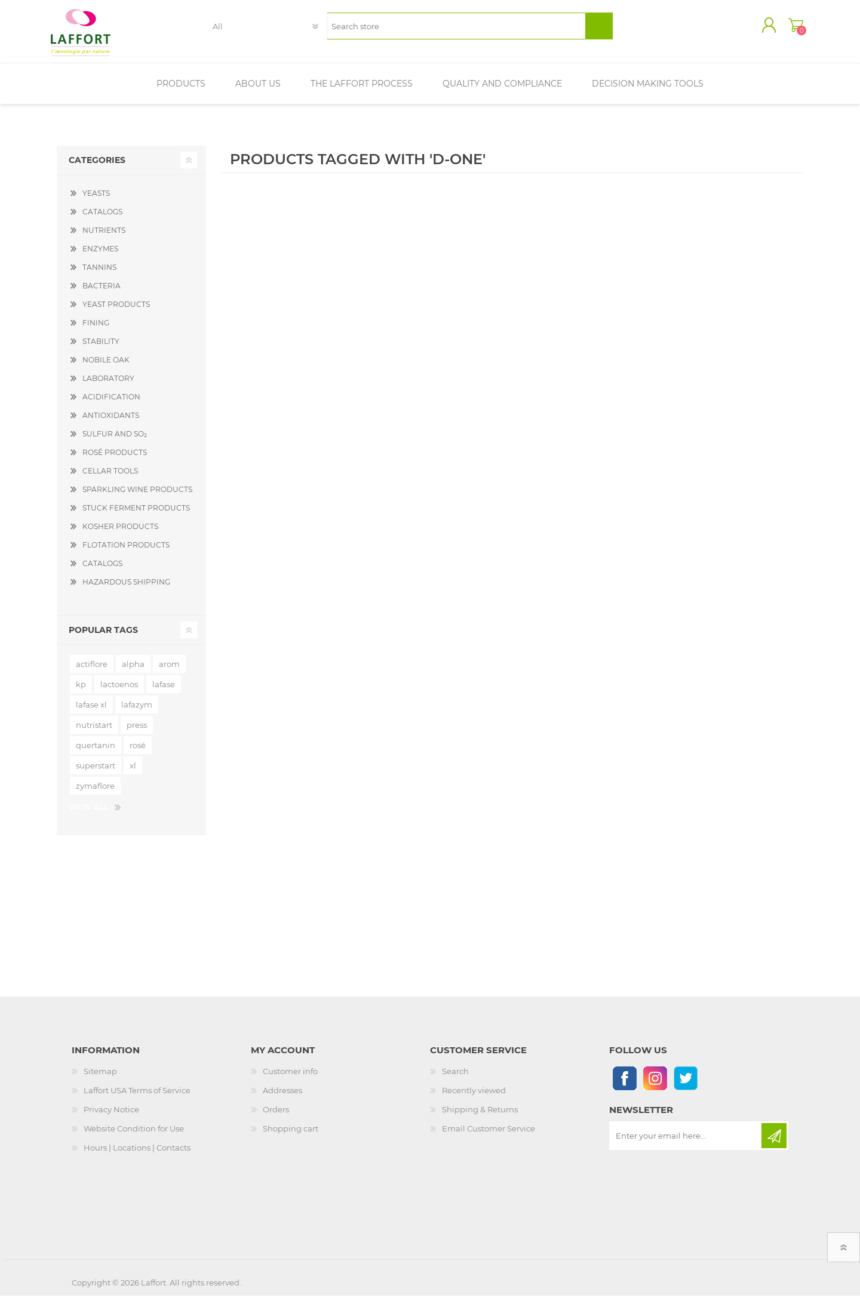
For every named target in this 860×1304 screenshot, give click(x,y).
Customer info (290, 1079)
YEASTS (96, 201)
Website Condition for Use (134, 1137)
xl (133, 774)
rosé (138, 753)
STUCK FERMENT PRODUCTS (136, 516)
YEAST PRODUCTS (116, 312)
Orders (276, 1117)
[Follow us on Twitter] (685, 1086)
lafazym (136, 713)
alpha (133, 672)
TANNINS (99, 275)
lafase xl (91, 713)
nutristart (94, 733)
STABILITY (100, 349)
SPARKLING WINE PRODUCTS (137, 497)
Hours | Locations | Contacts (137, 1156)
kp (81, 692)
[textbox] (456, 30)
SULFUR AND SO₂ (114, 442)
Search (455, 1079)
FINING (95, 331)
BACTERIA (101, 294)
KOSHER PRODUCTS (120, 534)
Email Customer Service (488, 1137)
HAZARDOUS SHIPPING (126, 590)
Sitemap (100, 1079)
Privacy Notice (111, 1117)
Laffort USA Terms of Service (137, 1098)
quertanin (95, 753)
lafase (163, 692)
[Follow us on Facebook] (624, 1086)
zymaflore (95, 794)
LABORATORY (108, 386)
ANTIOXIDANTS (110, 423)
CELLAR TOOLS (110, 479)
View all (89, 815)
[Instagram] (654, 1086)
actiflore (92, 672)
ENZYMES (100, 257)
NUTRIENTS (103, 238)
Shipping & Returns (480, 1117)
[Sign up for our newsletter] (686, 1144)
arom (169, 672)
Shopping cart (789, 29)
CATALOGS (102, 220)
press (137, 733)
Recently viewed (474, 1098)
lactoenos (119, 692)
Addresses (282, 1098)
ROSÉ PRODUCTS (114, 460)
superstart (95, 774)
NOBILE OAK (106, 368)
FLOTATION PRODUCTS (126, 553)
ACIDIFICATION (111, 405)
